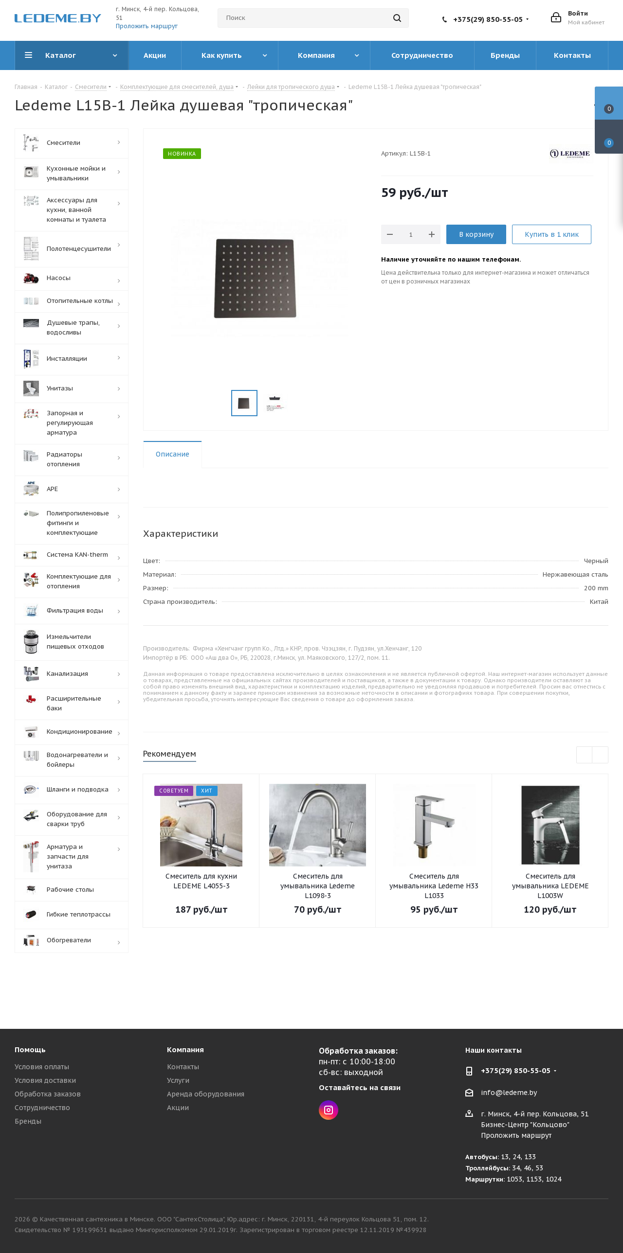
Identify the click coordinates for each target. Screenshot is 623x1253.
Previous (585, 755)
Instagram (328, 1110)
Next (600, 755)
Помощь (30, 1049)
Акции (178, 1107)
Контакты (183, 1066)
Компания (185, 1049)
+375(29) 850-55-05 (488, 19)
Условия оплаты (42, 1066)
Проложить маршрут (147, 26)
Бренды (28, 1121)
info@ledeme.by (509, 1092)
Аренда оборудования (205, 1094)
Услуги (178, 1080)
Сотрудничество (42, 1107)
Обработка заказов (48, 1094)
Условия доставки (45, 1080)
